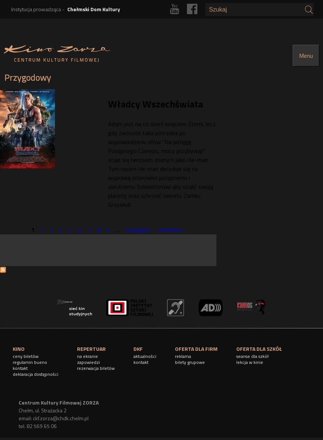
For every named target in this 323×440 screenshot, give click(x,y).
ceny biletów (26, 356)
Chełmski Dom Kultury (93, 9)
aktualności (144, 356)
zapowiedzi (88, 362)
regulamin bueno (30, 362)
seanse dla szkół (252, 356)
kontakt (20, 368)
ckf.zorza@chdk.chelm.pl (61, 418)
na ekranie (87, 356)
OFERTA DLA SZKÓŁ (259, 349)
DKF (138, 349)
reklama (183, 356)
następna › (139, 229)
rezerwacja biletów (96, 368)
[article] (108, 153)
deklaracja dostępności (35, 374)
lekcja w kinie (249, 362)
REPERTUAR (91, 349)
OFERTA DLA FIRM (196, 349)
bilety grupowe (190, 362)
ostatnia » (172, 229)
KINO (19, 349)
